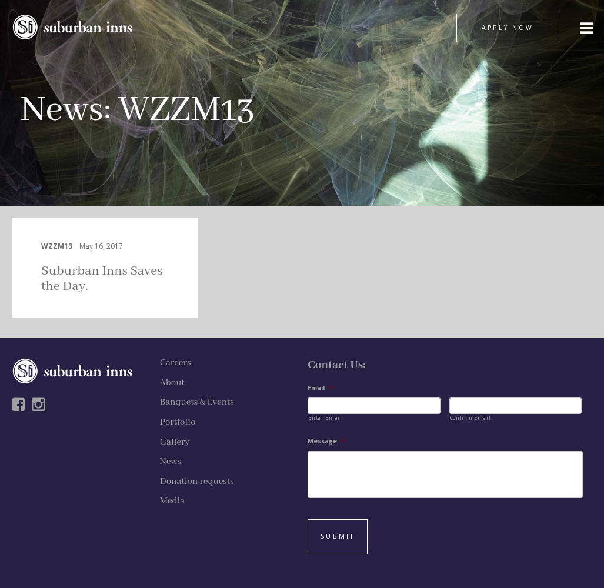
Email (320, 388)
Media (172, 501)
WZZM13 (56, 246)
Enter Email (325, 418)
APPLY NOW (507, 28)
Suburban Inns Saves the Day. (101, 279)
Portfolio (178, 422)
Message (326, 441)
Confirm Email (470, 418)
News (62, 110)
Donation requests (197, 481)
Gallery (175, 442)
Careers (175, 363)
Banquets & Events (197, 402)
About (172, 383)
